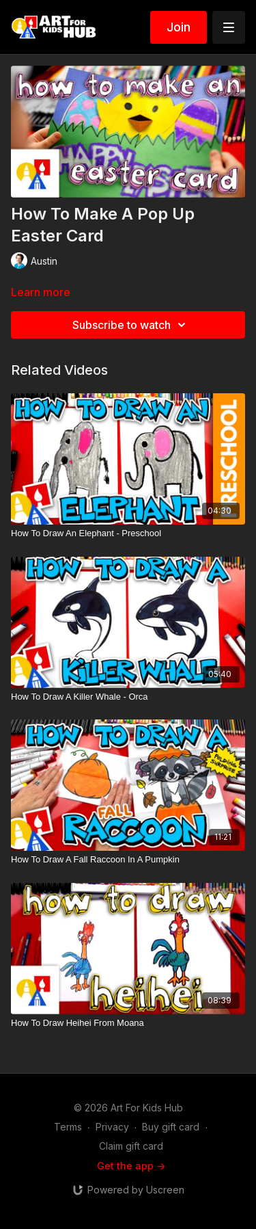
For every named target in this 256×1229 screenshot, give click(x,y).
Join (178, 27)
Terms (68, 1127)
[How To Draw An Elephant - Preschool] (128, 533)
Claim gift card (131, 1146)
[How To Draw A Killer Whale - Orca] (128, 697)
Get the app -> (131, 1166)
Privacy (112, 1127)
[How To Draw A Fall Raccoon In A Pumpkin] (128, 860)
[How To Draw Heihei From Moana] (128, 1023)
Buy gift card (170, 1127)
